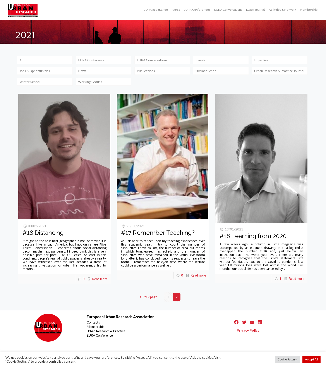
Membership (96, 327)
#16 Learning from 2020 (253, 236)
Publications (146, 71)
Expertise (261, 60)
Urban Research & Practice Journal (279, 71)
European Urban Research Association (120, 316)
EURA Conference (91, 60)
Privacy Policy (248, 330)
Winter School (29, 82)
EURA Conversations (152, 60)
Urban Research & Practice (106, 331)
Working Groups (90, 82)
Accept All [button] (311, 359)
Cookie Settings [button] (288, 359)
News (82, 71)
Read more (100, 279)
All (21, 60)
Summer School (206, 71)
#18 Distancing (43, 232)
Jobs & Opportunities (34, 71)
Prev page (147, 297)
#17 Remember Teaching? (158, 232)
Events (201, 60)
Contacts (93, 322)
